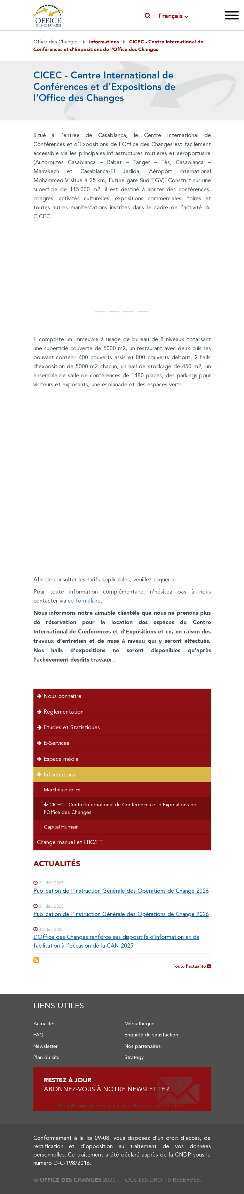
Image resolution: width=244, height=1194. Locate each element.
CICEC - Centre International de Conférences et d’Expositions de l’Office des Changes (119, 808)
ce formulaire (84, 600)
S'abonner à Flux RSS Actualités (36, 960)
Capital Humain (61, 827)
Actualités (44, 1023)
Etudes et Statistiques (68, 727)
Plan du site (46, 1057)
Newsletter (45, 1046)
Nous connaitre (59, 696)
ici (174, 579)
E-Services (53, 743)
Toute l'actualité (192, 966)
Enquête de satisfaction (151, 1034)
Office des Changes (56, 41)
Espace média (57, 759)
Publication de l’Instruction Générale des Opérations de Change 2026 (121, 891)
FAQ (38, 1034)
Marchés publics (62, 789)
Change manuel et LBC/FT (70, 842)
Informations (55, 774)
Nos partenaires (143, 1046)
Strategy (134, 1057)
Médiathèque (140, 1023)
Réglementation (60, 711)
